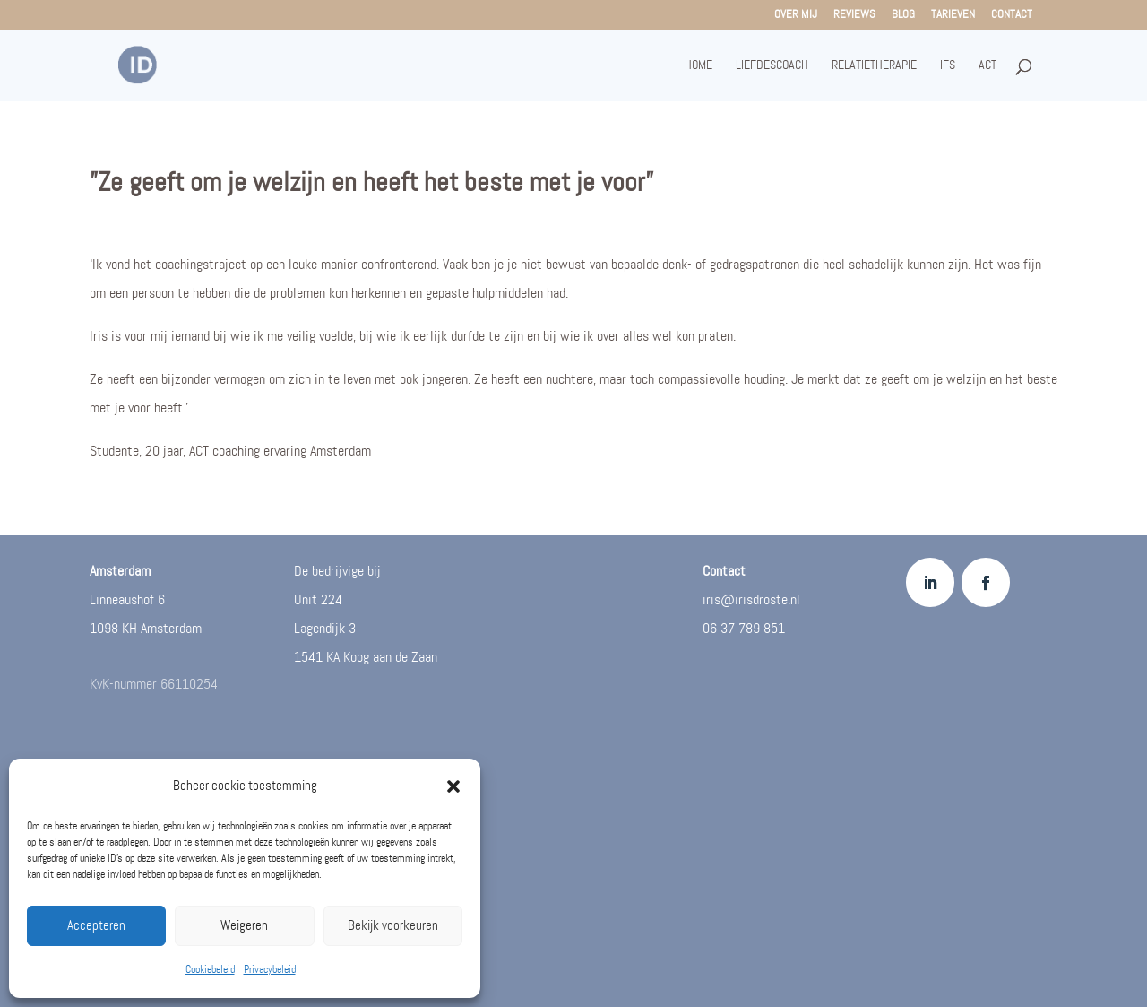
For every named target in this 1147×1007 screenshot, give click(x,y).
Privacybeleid (270, 970)
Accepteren (96, 926)
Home (698, 66)
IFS (947, 66)
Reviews (854, 15)
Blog (903, 15)
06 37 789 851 (744, 629)
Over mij (795, 15)
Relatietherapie (874, 66)
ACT (987, 66)
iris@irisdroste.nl (751, 600)
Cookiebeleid (210, 970)
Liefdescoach (772, 66)
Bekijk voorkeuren (393, 926)
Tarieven (953, 15)
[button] (453, 786)
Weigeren (244, 926)
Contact (1011, 15)
